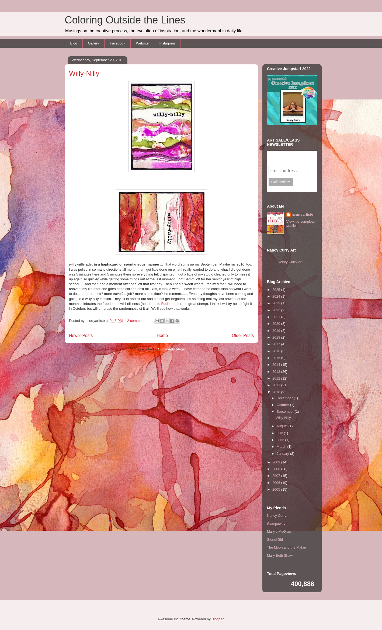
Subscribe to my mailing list (285, 158)
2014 (276, 365)
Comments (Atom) (172, 349)
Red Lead (169, 304)
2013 (276, 372)
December (285, 398)
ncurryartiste (302, 214)
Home (162, 335)
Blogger (217, 619)
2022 (276, 310)
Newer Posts (81, 335)
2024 (276, 296)
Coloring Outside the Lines (125, 20)
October (283, 405)
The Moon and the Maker (286, 547)
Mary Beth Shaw (280, 555)
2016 (276, 351)
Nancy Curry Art (290, 262)
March (282, 447)
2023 (276, 303)
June (281, 440)
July (280, 433)
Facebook (117, 43)
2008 (276, 469)
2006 (276, 483)
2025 (276, 290)
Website (142, 43)
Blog (73, 43)
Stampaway (276, 524)
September (286, 411)
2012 (276, 378)
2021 (276, 317)
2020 (276, 324)
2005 (276, 489)
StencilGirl (275, 540)
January (283, 454)
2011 (276, 385)
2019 (276, 331)
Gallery (93, 43)
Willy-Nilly (84, 73)
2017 (276, 344)
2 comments (136, 321)
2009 (276, 462)
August (283, 426)
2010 (276, 392)
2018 (276, 337)
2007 (276, 476)
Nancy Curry (276, 516)
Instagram (167, 43)
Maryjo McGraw (279, 531)
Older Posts (243, 335)
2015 (276, 358)
